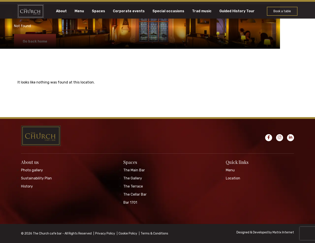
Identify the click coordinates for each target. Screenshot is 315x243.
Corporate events (129, 11)
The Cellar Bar (135, 194)
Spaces (98, 11)
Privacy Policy (105, 233)
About (61, 11)
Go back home (35, 41)
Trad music (202, 11)
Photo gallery (32, 170)
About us (30, 162)
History (27, 186)
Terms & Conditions (154, 233)
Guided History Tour (237, 11)
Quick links (237, 162)
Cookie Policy (128, 233)
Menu (79, 11)
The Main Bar (134, 170)
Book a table (282, 11)
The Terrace (133, 186)
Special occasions (168, 11)
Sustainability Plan (36, 178)
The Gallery (132, 178)
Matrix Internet (283, 232)
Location (233, 178)
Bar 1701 (130, 202)
